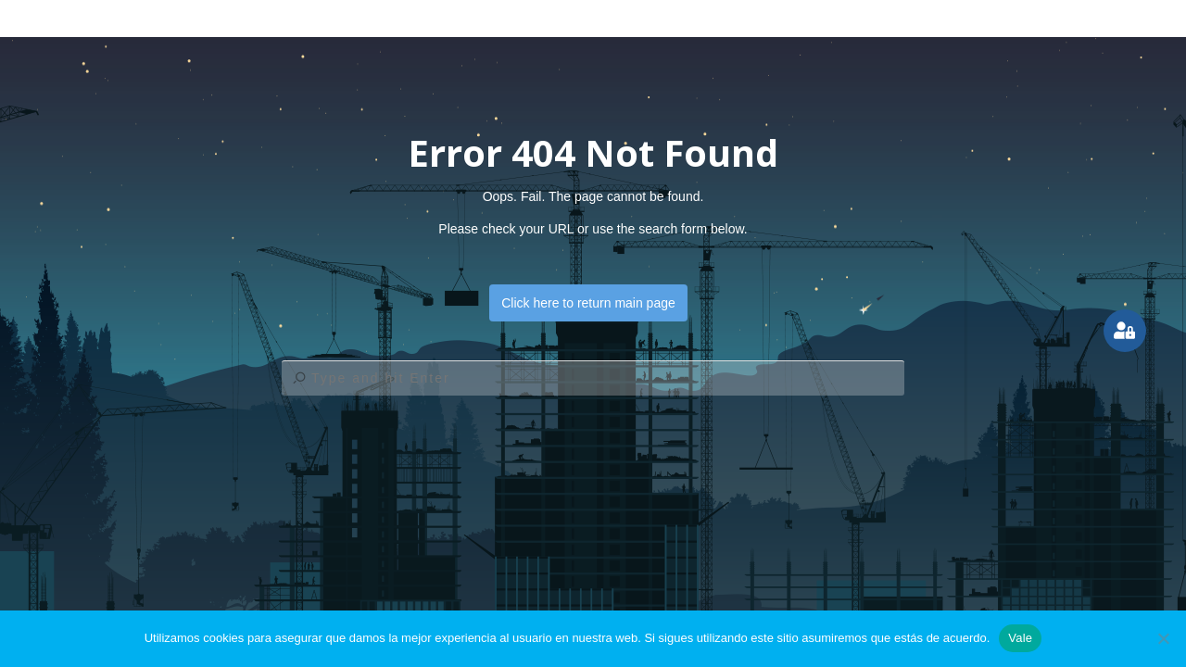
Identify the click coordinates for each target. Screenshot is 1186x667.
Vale (1020, 638)
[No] (1163, 638)
